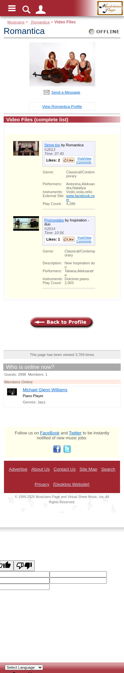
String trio (52, 145)
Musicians (15, 22)
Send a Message (65, 92)
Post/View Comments (84, 160)
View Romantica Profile (62, 106)
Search (108, 469)
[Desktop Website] (71, 484)
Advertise (18, 469)
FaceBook (50, 432)
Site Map (88, 469)
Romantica (40, 22)
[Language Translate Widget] (24, 667)
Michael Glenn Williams (45, 389)
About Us (40, 469)
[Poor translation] (24, 565)
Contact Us (65, 469)
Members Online (18, 382)
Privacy (42, 484)
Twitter (75, 432)
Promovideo (54, 220)
